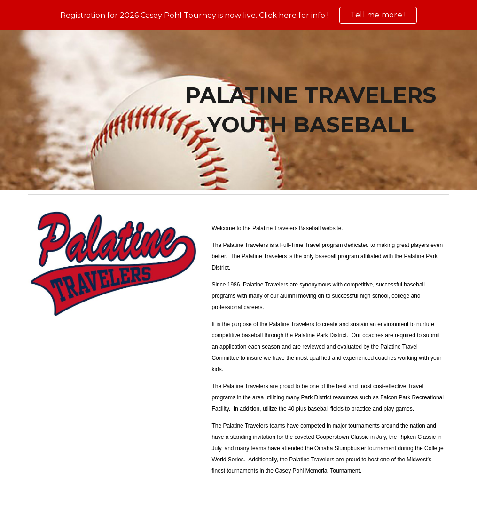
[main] (310, 110)
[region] (238, 15)
